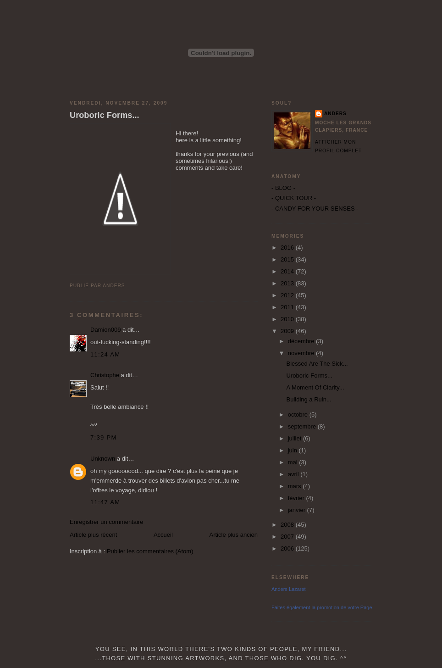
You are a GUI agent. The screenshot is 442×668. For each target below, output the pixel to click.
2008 (288, 524)
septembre (303, 426)
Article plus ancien (234, 534)
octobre (298, 414)
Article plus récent (93, 534)
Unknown (102, 458)
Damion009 (105, 329)
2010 (288, 319)
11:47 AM (105, 502)
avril (294, 474)
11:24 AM (105, 354)
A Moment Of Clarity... (315, 387)
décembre (302, 341)
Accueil (163, 534)
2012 (288, 295)
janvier (297, 510)
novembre (302, 353)
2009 (288, 331)
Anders (335, 113)
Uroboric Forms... (104, 115)
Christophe (104, 375)
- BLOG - (283, 187)
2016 (288, 247)
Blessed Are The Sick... (317, 363)
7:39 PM (103, 437)
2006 (288, 548)
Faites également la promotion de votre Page (321, 607)
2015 (288, 259)
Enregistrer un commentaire (106, 521)
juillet (295, 438)
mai (293, 462)
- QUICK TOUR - (293, 198)
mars (295, 486)
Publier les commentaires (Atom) (150, 551)
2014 (288, 271)
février (297, 498)
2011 (288, 307)
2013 (288, 283)
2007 (288, 536)
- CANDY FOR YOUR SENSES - (315, 208)
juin (293, 450)
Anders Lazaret (288, 589)
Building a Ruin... (308, 399)
